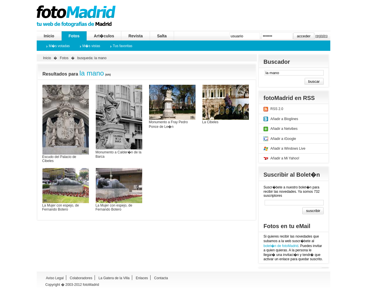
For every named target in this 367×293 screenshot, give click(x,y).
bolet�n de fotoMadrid (280, 246)
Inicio (49, 36)
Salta (162, 36)
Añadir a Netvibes (284, 129)
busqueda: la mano (91, 58)
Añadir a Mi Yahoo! (284, 158)
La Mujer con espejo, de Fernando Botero (60, 207)
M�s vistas (91, 46)
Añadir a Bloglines (284, 119)
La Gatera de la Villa (114, 278)
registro (321, 36)
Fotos (74, 36)
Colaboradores (81, 278)
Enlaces (142, 278)
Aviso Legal (55, 278)
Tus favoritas (122, 46)
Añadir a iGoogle (283, 139)
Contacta (161, 278)
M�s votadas (59, 46)
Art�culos (104, 36)
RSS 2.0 (276, 109)
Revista (135, 36)
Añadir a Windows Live (287, 148)
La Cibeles (210, 122)
